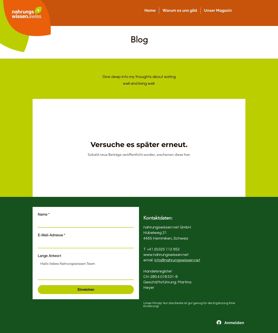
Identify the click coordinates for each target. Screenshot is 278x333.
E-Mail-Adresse (51, 235)
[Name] (84, 222)
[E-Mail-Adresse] (84, 243)
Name (44, 214)
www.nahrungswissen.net (166, 255)
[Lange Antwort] (86, 270)
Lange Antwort (49, 256)
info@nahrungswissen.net (177, 260)
